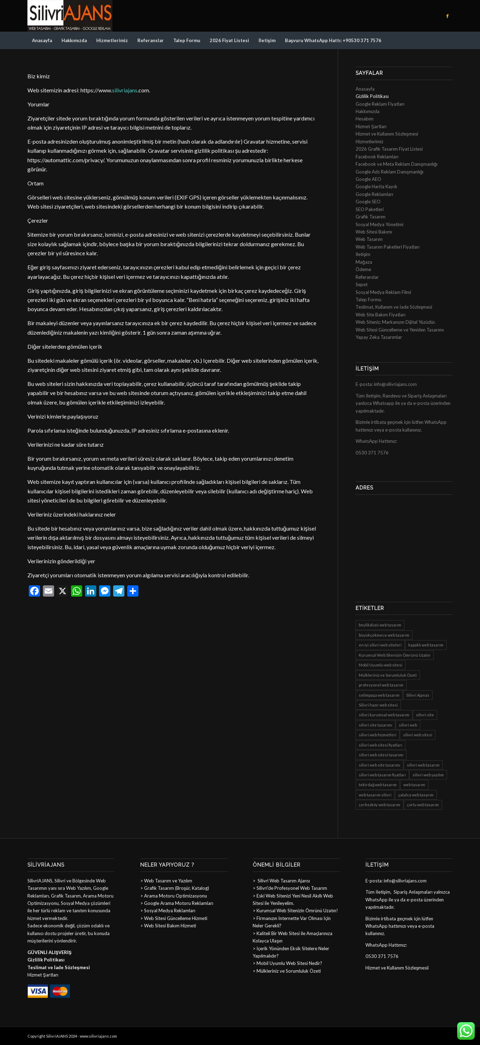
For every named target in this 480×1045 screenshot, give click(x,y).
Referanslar (367, 277)
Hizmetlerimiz (369, 141)
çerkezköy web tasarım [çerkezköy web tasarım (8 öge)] (379, 804)
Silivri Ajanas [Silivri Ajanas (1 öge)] (417, 695)
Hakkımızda (368, 111)
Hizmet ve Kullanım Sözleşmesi (387, 134)
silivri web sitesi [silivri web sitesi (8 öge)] (417, 734)
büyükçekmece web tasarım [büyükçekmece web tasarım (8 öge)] (384, 635)
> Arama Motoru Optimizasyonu (173, 896)
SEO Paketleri (370, 209)
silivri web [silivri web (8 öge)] (408, 725)
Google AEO (368, 179)
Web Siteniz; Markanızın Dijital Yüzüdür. (396, 322)
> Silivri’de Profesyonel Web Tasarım (290, 888)
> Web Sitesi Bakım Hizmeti (168, 925)
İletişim (363, 254)
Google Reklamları (374, 194)
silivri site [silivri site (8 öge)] (425, 714)
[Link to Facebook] (447, 16)
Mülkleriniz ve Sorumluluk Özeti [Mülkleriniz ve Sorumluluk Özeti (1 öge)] (388, 675)
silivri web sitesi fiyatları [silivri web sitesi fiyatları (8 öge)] (380, 745)
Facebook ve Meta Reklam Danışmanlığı (396, 164)
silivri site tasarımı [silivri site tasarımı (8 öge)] (375, 725)
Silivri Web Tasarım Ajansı (283, 880)
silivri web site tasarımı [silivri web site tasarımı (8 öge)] (379, 765)
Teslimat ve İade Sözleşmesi (58, 967)
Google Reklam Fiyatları (380, 104)
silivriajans (124, 90)
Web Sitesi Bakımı (374, 232)
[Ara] (448, 40)
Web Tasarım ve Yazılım (167, 880)
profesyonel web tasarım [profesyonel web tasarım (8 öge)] (381, 685)
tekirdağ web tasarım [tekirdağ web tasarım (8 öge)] (378, 784)
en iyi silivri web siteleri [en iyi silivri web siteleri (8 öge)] (380, 645)
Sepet (362, 284)
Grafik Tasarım (370, 216)
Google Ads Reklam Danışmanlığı (389, 172)
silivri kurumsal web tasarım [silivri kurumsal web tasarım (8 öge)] (384, 714)
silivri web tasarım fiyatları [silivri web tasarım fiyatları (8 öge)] (382, 775)
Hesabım (365, 118)
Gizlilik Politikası (372, 96)
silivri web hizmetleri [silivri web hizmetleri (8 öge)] (377, 734)
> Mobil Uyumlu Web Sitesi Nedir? (287, 963)
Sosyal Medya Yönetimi (379, 224)
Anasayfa (365, 89)
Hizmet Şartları (371, 126)
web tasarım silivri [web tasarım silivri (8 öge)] (375, 795)
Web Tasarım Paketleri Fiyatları (388, 247)
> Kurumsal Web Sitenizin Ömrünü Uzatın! (295, 910)
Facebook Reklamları (377, 156)
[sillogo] (69, 16)
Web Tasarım (369, 239)
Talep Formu (368, 299)
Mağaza (364, 262)
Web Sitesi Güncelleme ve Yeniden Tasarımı (400, 330)
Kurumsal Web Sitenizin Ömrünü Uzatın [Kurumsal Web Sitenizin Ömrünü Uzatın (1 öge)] (394, 655)
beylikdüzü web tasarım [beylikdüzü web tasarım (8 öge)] (380, 625)
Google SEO (368, 201)
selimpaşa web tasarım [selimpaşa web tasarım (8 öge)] (379, 695)
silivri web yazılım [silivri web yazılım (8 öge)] (428, 775)
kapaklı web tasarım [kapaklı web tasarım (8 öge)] (425, 645)
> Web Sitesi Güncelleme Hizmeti (173, 918)
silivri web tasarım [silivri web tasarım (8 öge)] (423, 765)
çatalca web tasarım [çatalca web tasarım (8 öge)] (416, 795)
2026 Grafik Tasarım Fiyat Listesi (389, 149)
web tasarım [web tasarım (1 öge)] (414, 784)
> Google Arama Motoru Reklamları (176, 903)
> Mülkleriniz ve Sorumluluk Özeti (287, 971)
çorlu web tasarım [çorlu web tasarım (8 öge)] (423, 804)
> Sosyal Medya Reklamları (167, 910)
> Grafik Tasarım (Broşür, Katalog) (174, 888)
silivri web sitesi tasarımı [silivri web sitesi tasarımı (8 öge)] (381, 754)
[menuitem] (42, 40)
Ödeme (363, 269)
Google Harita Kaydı (376, 186)
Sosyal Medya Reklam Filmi (383, 292)
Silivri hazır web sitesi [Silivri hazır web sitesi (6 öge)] (378, 705)
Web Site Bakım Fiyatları (381, 314)
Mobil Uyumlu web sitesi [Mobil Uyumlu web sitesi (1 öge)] (380, 665)
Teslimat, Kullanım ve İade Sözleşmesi (394, 307)
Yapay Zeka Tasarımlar (379, 337)
